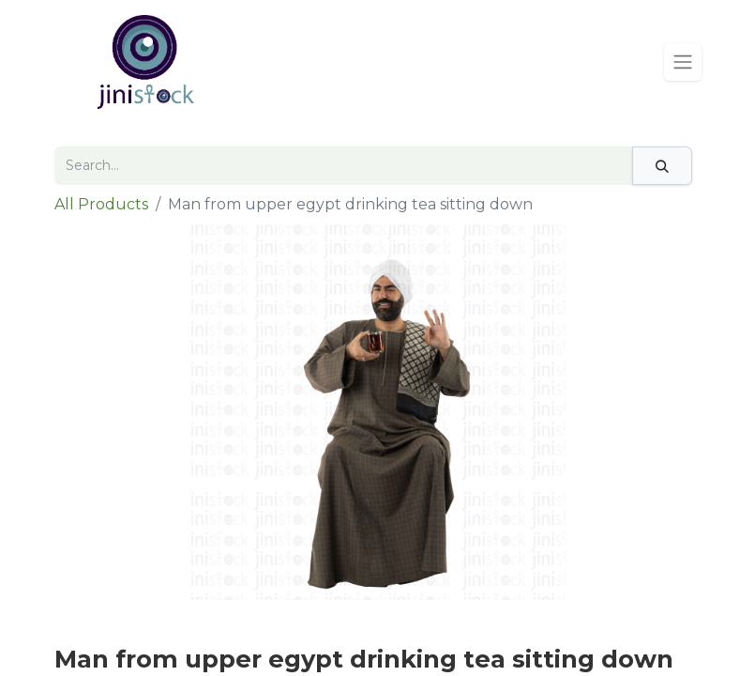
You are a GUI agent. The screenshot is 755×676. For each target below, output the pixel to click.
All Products (101, 204)
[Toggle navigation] (683, 62)
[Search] (662, 165)
